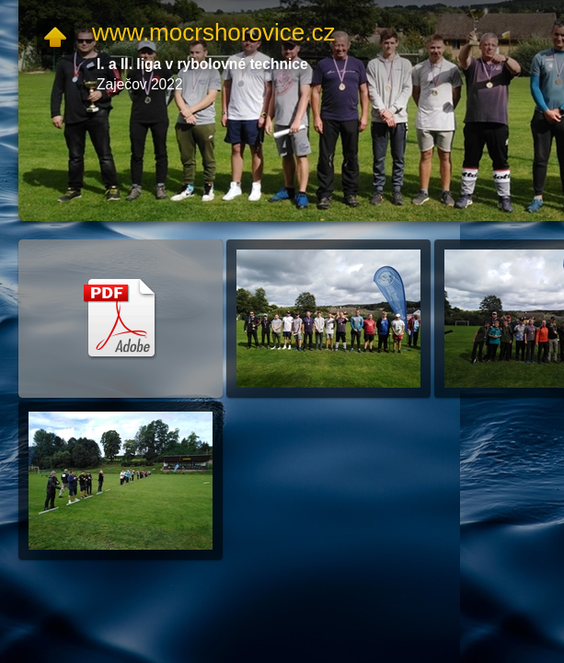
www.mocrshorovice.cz (213, 32)
